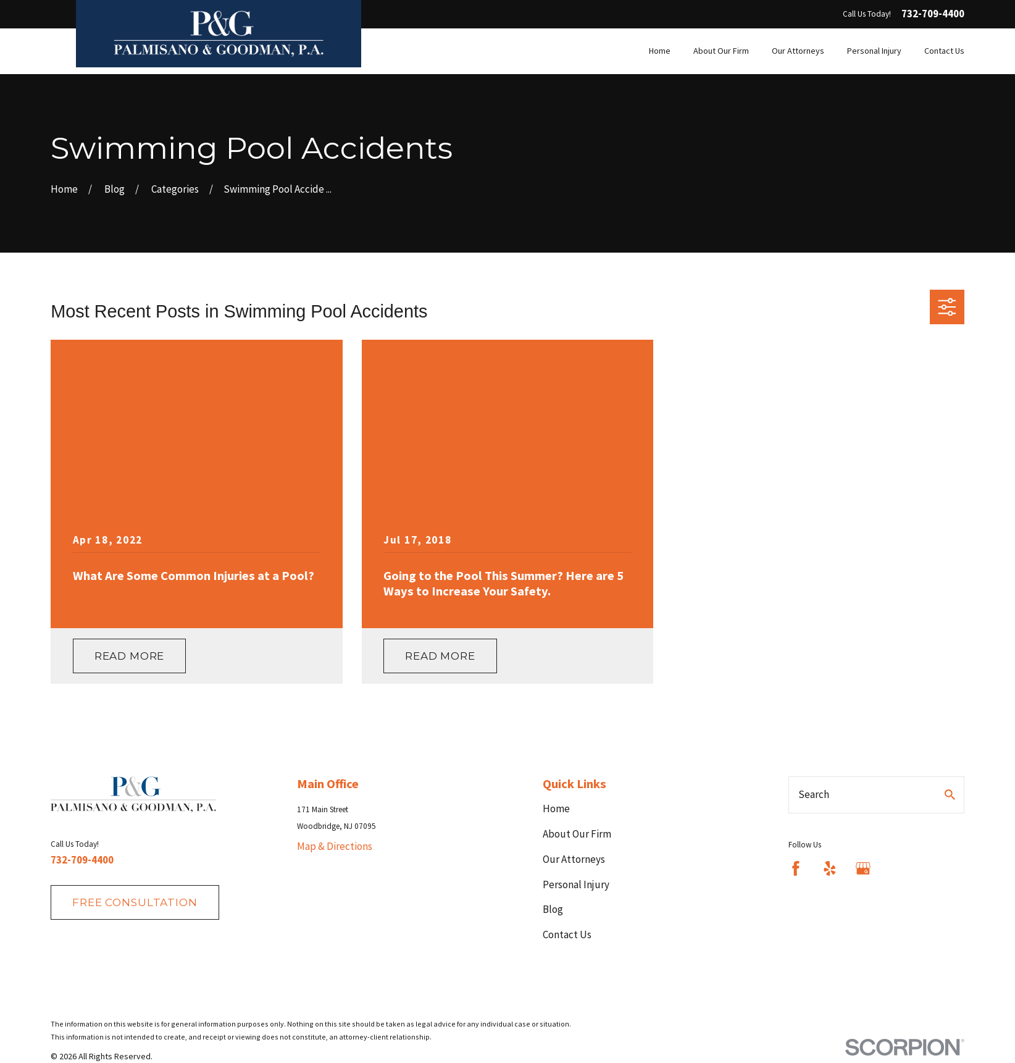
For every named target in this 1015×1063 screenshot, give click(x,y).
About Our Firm (577, 834)
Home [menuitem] (659, 50)
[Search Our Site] (950, 794)
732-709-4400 (932, 14)
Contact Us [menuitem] (944, 50)
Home (556, 808)
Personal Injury (576, 884)
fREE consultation (134, 902)
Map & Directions (334, 846)
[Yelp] (829, 868)
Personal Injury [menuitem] (874, 50)
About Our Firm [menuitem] (721, 50)
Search (813, 794)
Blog (553, 909)
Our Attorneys (574, 859)
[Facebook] (795, 868)
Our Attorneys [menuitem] (798, 50)
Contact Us (567, 934)
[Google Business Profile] (863, 868)
